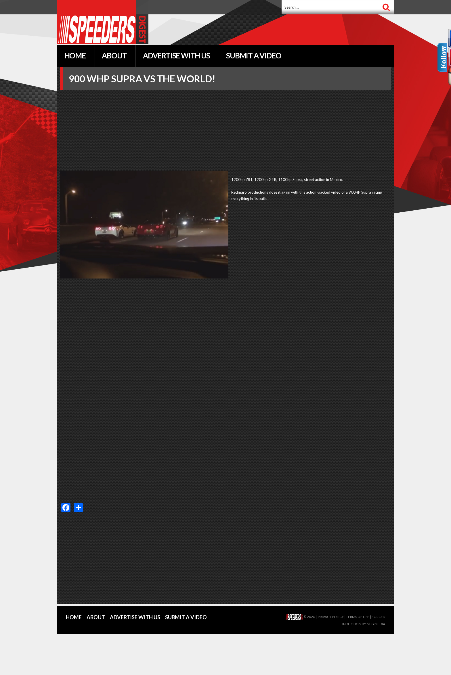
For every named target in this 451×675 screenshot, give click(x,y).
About (96, 617)
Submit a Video (186, 617)
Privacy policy (331, 617)
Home (74, 617)
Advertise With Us (135, 617)
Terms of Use (357, 617)
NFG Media (376, 624)
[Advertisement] (274, 30)
